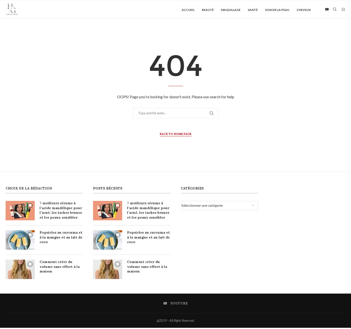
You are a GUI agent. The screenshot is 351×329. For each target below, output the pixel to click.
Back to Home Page (175, 135)
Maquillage (230, 10)
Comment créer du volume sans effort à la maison (60, 268)
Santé (253, 10)
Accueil (188, 10)
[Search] (334, 10)
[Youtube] (327, 10)
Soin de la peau (277, 10)
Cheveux (304, 10)
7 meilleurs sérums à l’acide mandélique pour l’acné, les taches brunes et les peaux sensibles (61, 211)
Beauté (208, 10)
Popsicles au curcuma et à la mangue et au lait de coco (61, 238)
